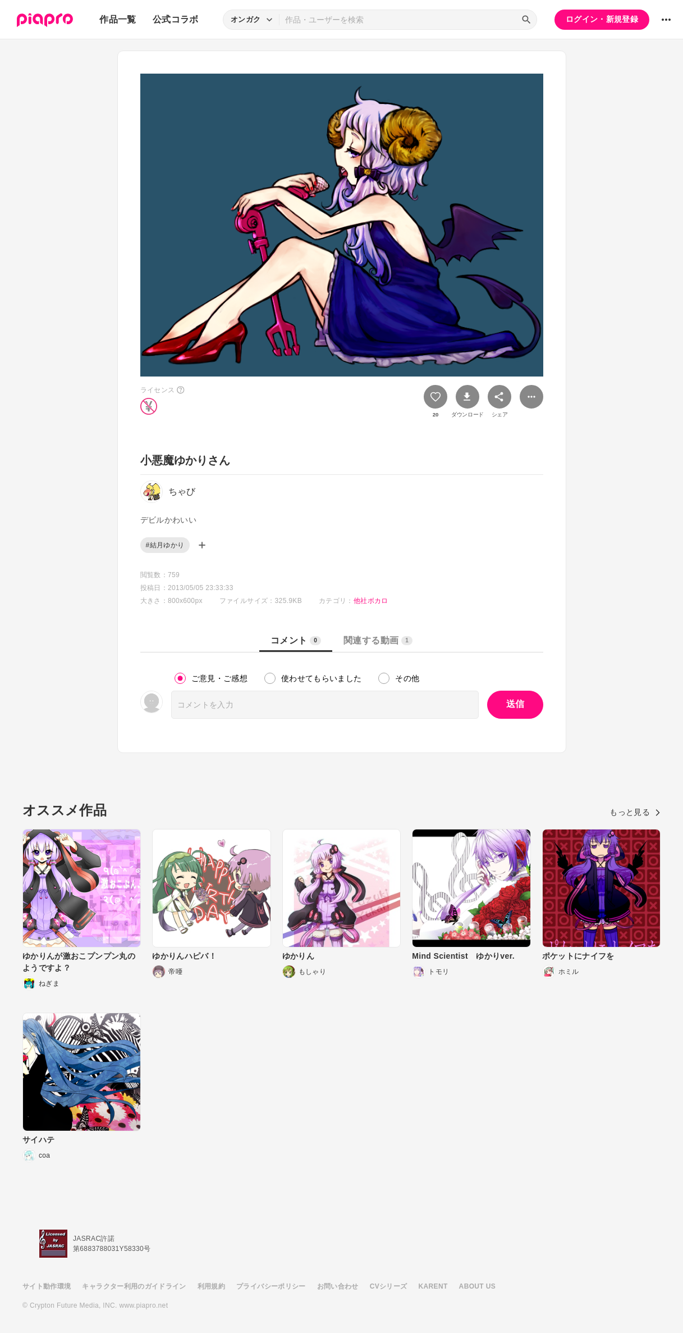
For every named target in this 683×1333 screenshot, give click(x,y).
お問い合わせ (338, 1286)
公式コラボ (176, 19)
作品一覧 (117, 19)
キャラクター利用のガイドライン (134, 1286)
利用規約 (211, 1286)
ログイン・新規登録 (602, 19)
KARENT (433, 1286)
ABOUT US (477, 1286)
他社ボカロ (371, 601)
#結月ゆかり (165, 545)
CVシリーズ (388, 1286)
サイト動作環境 (46, 1286)
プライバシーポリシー (271, 1286)
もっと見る (635, 812)
